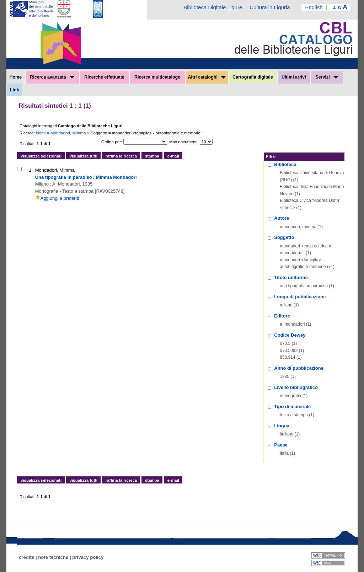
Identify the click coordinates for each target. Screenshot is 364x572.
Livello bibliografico (296, 387)
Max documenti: (184, 141)
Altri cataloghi (207, 77)
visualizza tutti (83, 156)
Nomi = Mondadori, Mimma (61, 132)
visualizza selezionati (41, 156)
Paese (281, 445)
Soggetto (284, 237)
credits (26, 557)
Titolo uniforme (290, 277)
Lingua (281, 425)
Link (14, 89)
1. (31, 170)
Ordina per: (111, 141)
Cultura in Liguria (270, 7)
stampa (152, 156)
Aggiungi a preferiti (57, 198)
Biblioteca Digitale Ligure (212, 7)
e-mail (173, 156)
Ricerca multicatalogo (157, 77)
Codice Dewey (289, 335)
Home (15, 77)
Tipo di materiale (292, 406)
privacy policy (87, 557)
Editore (282, 316)
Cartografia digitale (252, 77)
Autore (281, 218)
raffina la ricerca (121, 156)
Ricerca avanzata (52, 77)
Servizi (326, 77)
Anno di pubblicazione (298, 368)
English (313, 7)
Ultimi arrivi (294, 77)
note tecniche (53, 557)
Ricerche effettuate (104, 77)
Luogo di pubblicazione (300, 296)
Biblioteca (285, 164)
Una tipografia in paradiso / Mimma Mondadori (86, 177)
